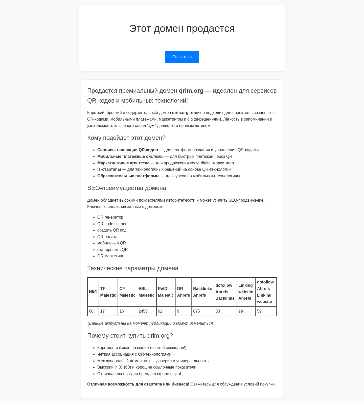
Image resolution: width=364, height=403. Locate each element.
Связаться (182, 57)
